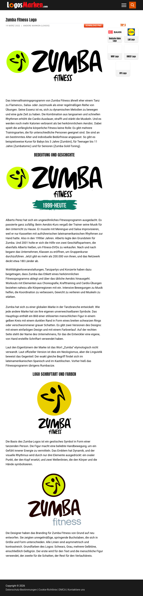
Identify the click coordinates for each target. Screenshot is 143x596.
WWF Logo (115, 56)
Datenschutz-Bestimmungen (21, 589)
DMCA (62, 589)
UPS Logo (123, 73)
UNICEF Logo (131, 56)
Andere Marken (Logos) (36, 25)
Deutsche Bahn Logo (115, 39)
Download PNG (93, 25)
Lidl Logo (131, 39)
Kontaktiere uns (76, 589)
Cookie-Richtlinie (48, 589)
